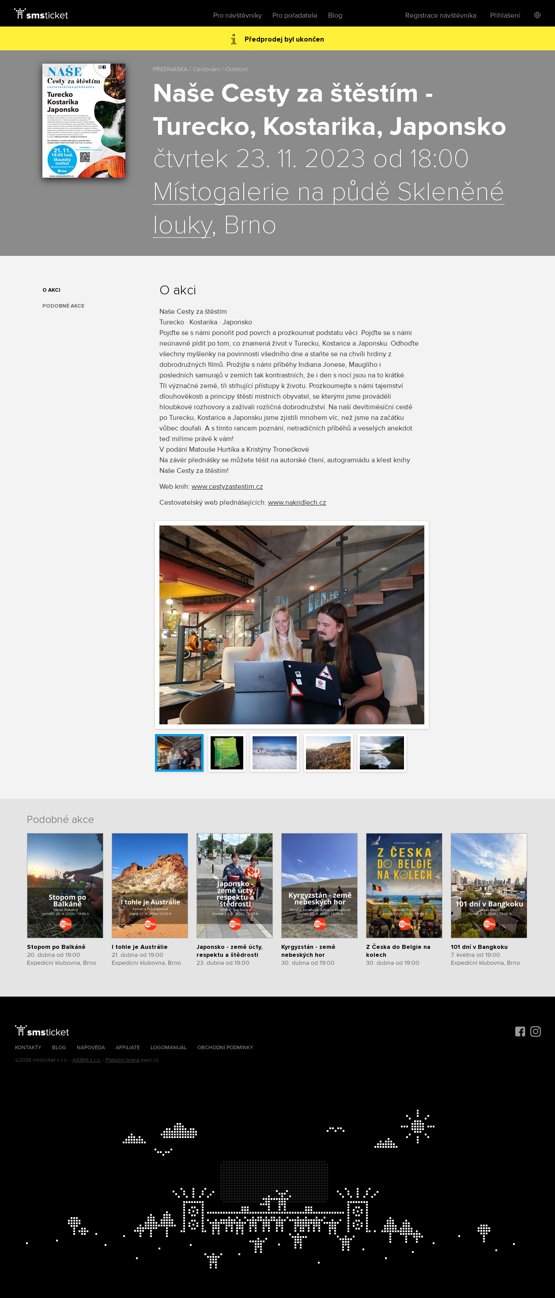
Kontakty (28, 1047)
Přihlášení (505, 15)
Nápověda (91, 1047)
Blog (335, 15)
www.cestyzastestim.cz (227, 486)
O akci (51, 290)
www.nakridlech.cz (297, 502)
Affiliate (128, 1047)
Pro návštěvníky (237, 15)
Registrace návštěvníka (440, 15)
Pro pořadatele (294, 15)
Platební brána (123, 1060)
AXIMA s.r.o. (86, 1060)
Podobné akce (63, 306)
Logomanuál (169, 1047)
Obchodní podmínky (225, 1047)
